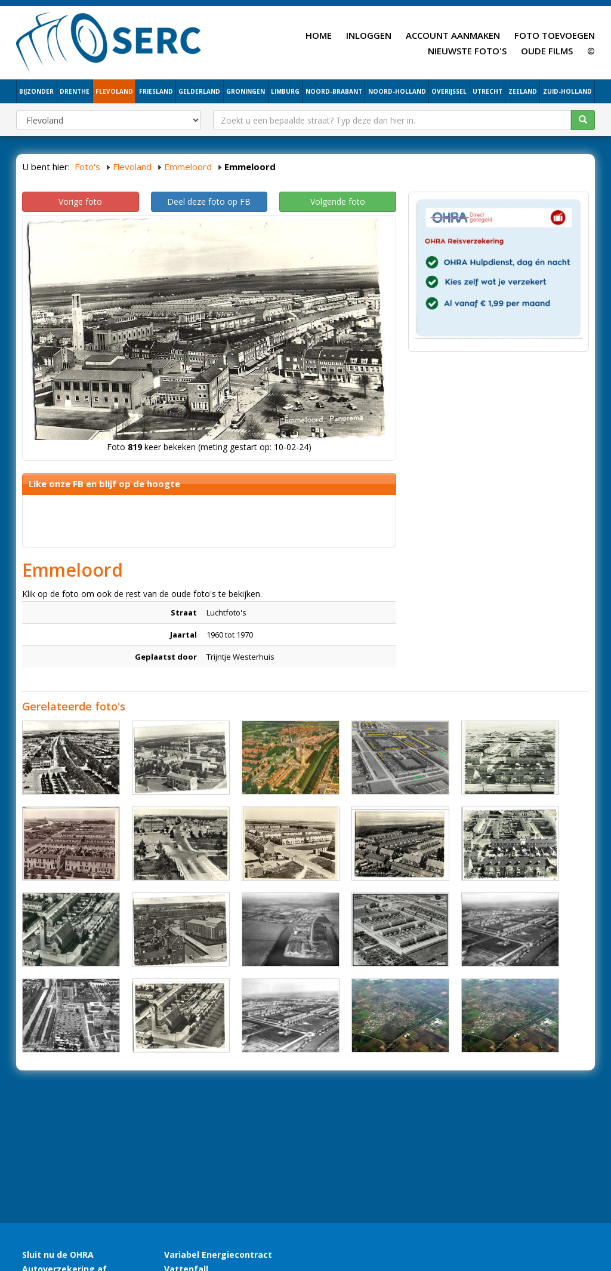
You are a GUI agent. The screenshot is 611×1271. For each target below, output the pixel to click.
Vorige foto (80, 201)
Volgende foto (337, 201)
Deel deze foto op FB (209, 201)
